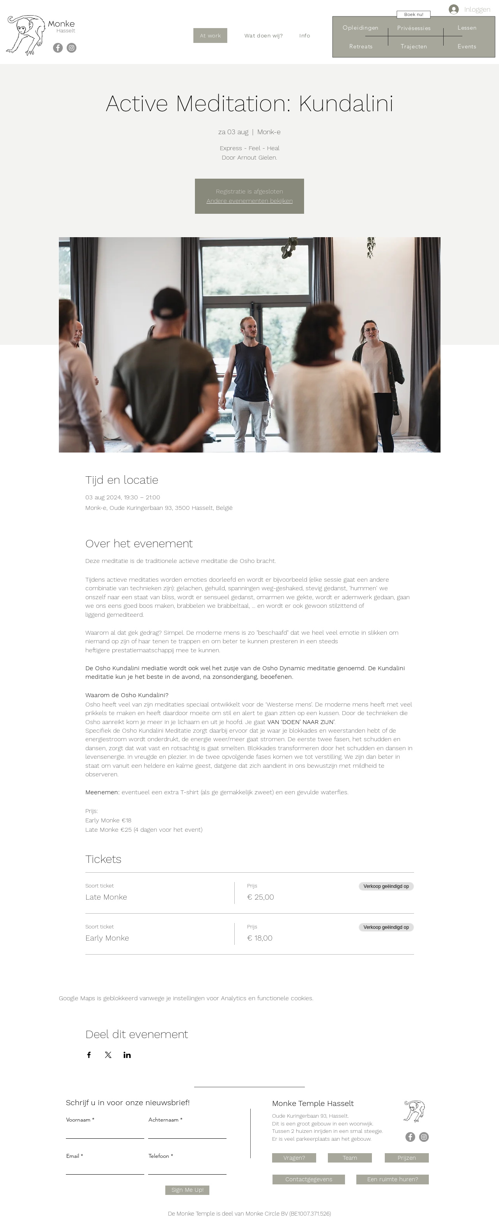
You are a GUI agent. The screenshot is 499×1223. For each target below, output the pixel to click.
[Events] (467, 46)
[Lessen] (467, 27)
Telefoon (159, 1156)
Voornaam (78, 1119)
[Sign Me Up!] (187, 1190)
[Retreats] (361, 46)
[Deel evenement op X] (108, 1055)
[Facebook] (58, 48)
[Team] (350, 1158)
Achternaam (164, 1119)
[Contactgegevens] (309, 1179)
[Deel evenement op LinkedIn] (127, 1055)
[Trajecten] (414, 46)
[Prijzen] (407, 1158)
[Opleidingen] (361, 27)
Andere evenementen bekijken (250, 200)
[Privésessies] (414, 27)
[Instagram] (71, 48)
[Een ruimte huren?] (392, 1179)
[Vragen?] (294, 1158)
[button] (263, 35)
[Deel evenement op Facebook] (89, 1055)
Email (72, 1156)
